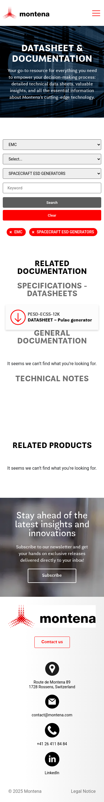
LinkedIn (52, 773)
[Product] (52, 173)
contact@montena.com (52, 715)
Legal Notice (83, 791)
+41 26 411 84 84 (52, 744)
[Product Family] (52, 159)
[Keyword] (52, 188)
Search (52, 202)
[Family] (52, 144)
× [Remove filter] (10, 232)
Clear (52, 215)
